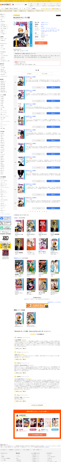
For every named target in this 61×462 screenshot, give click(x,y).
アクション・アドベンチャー (5, 121)
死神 (15, 50)
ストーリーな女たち (4, 180)
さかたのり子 (3, 154)
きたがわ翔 (2, 149)
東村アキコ (2, 168)
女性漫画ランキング (35, 456)
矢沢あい (2, 173)
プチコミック (3, 182)
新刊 (53, 8)
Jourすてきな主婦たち (4, 199)
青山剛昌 (2, 133)
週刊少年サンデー (3, 205)
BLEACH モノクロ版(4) (30, 116)
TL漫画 (2, 103)
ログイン (2, 47)
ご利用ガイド (3, 57)
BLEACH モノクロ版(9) (30, 184)
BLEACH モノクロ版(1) (30, 76)
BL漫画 (2, 105)
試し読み (38, 87)
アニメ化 (47, 29)
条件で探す (2, 65)
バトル (55, 29)
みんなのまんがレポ (4, 76)
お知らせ (2, 53)
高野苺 (2, 163)
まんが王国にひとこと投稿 (5, 60)
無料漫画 (33, 8)
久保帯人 (45, 22)
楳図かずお (2, 142)
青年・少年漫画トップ (4, 28)
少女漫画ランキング (35, 458)
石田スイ (2, 136)
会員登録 (2, 45)
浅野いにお (2, 135)
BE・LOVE (2, 178)
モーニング (2, 201)
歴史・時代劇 (3, 117)
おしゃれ (21, 50)
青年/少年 (15, 8)
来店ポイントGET (4, 38)
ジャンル (43, 8)
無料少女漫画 (3, 86)
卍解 (18, 50)
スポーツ (2, 119)
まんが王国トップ (3, 449)
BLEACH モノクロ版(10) (30, 197)
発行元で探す (3, 74)
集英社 (42, 26)
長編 (53, 29)
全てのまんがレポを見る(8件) (37, 405)
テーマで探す (3, 67)
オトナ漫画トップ (3, 33)
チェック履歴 (3, 48)
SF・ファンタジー (4, 124)
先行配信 (6, 8)
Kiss (1, 189)
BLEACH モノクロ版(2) (30, 90)
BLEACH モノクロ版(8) (30, 170)
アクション (43, 29)
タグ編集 (26, 50)
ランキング (48, 8)
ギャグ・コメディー (4, 112)
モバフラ (2, 212)
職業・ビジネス (3, 114)
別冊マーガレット (3, 196)
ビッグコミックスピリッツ (5, 187)
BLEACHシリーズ (44, 34)
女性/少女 (11, 8)
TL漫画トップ (3, 30)
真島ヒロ (2, 172)
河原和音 (2, 147)
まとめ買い (45, 73)
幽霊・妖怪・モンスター (47, 31)
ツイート (59, 15)
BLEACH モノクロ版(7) (30, 157)
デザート (2, 208)
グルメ (2, 126)
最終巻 (29, 73)
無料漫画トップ (3, 16)
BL (24, 8)
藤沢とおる (2, 170)
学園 (51, 29)
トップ (2, 8)
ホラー (2, 123)
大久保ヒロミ (3, 143)
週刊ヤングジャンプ (4, 192)
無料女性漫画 (3, 84)
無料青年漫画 (3, 88)
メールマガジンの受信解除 (5, 458)
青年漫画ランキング (35, 460)
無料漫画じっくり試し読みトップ (14, 449)
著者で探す (2, 69)
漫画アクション (3, 210)
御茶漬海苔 (2, 145)
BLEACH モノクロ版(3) (30, 103)
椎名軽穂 (2, 156)
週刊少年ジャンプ (3, 185)
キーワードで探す (3, 72)
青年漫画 (2, 100)
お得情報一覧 (3, 40)
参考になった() (19, 348)
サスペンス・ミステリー (5, 116)
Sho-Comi (2, 203)
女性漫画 (2, 96)
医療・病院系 (3, 128)
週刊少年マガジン (3, 191)
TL (20, 8)
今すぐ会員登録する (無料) (37, 434)
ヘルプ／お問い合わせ (4, 55)
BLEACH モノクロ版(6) (30, 143)
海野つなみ (2, 140)
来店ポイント (58, 8)
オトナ (29, 8)
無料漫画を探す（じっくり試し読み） (54, 302)
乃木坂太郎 (2, 166)
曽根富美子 (2, 161)
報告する (24, 348)
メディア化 (54, 31)
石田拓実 (2, 138)
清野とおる (2, 159)
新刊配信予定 (3, 21)
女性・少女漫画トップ (4, 26)
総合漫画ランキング (35, 455)
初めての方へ (3, 59)
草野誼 (2, 152)
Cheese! (2, 194)
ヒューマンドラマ (3, 110)
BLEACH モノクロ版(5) (30, 129)
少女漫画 (2, 98)
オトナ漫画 (2, 107)
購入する (53, 87)
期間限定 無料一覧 (4, 91)
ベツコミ (2, 198)
